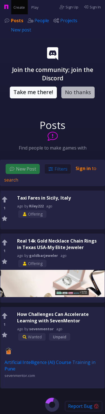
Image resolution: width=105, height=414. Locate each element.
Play (36, 7)
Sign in (83, 168)
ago (49, 206)
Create (20, 7)
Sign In (92, 7)
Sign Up (69, 7)
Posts (17, 20)
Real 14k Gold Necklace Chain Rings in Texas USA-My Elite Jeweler (57, 244)
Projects (68, 20)
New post (21, 30)
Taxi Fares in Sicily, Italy (44, 198)
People (41, 20)
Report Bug (83, 406)
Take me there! (33, 92)
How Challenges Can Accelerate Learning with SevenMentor (53, 317)
